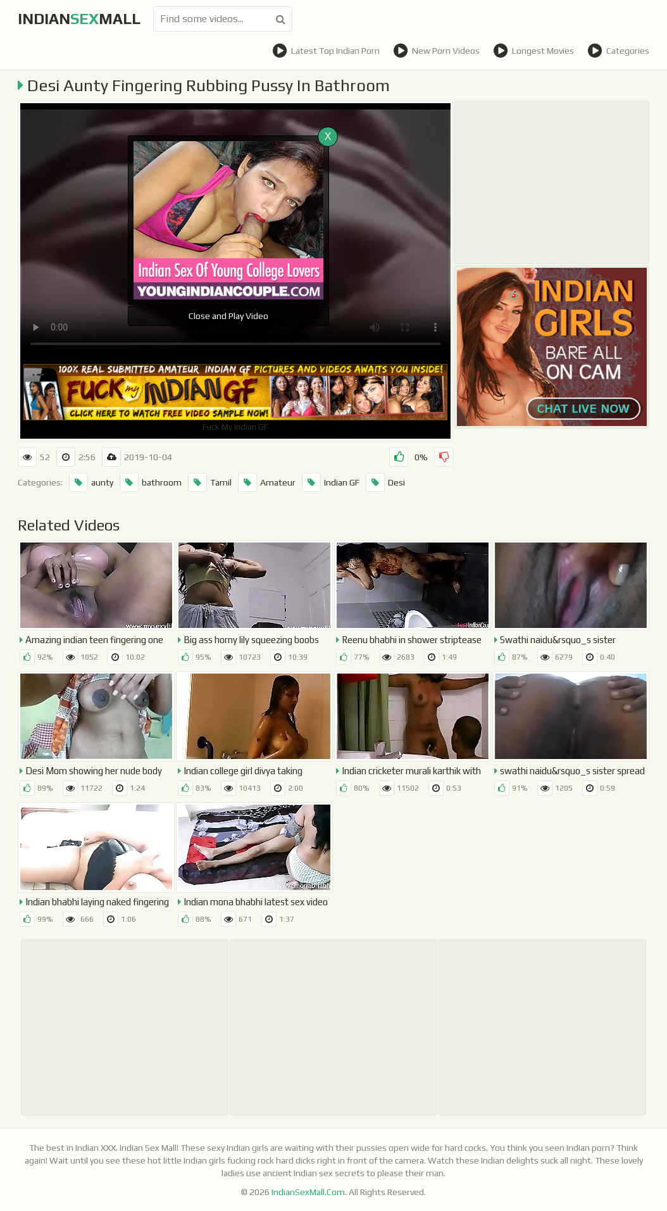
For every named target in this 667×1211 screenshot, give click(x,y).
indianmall (79, 18)
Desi (385, 482)
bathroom (151, 482)
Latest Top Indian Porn (326, 50)
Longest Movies (533, 50)
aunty (91, 482)
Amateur (267, 482)
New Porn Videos (436, 50)
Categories (618, 50)
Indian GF (330, 482)
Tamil (210, 482)
